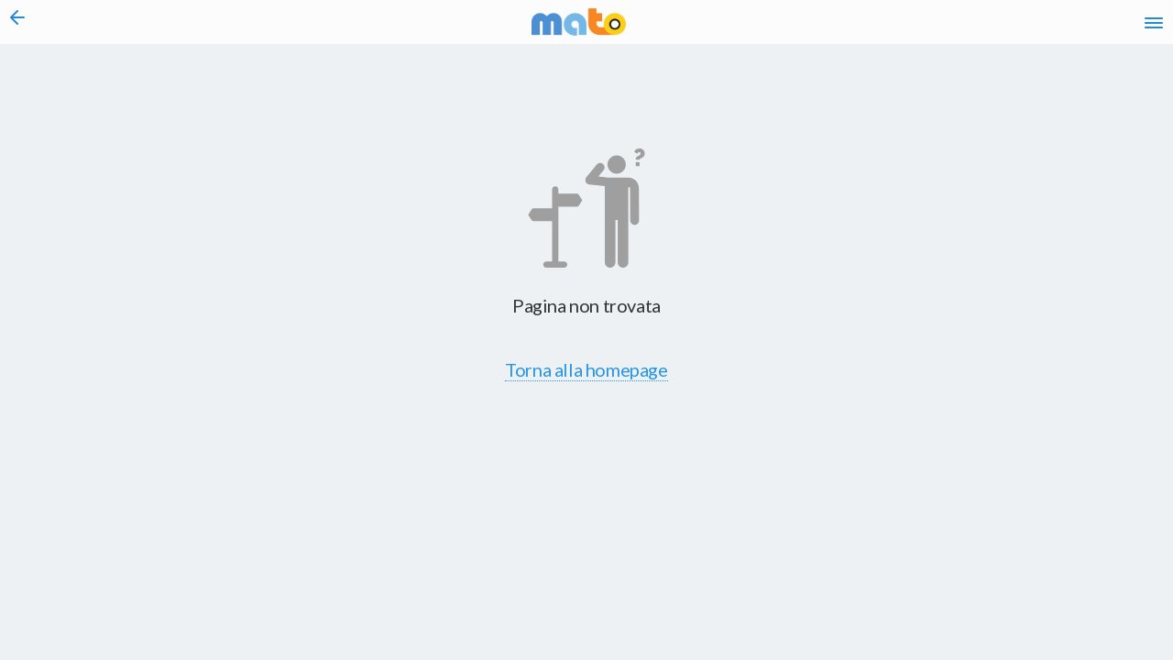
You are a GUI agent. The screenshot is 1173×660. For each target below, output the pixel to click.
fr (960, 27)
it (890, 27)
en (924, 27)
